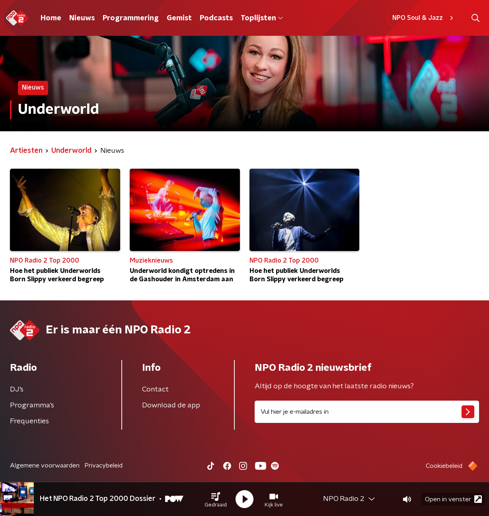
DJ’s (16, 389)
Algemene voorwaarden (45, 465)
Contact (155, 389)
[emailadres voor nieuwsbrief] (367, 412)
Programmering (131, 18)
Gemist (179, 18)
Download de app (171, 405)
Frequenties (29, 421)
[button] (215, 499)
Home (51, 18)
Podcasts (216, 18)
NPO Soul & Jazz (424, 18)
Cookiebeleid (444, 466)
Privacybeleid (103, 465)
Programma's (32, 405)
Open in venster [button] (453, 499)
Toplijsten (262, 18)
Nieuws (82, 18)
